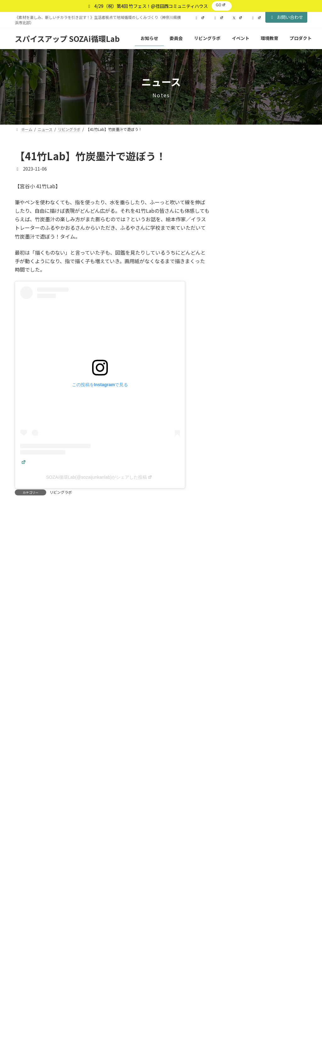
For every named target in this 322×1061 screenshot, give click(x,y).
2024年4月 (241, 744)
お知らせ (260, 186)
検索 (294, 154)
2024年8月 (241, 693)
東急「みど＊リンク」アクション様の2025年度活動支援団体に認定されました (266, 462)
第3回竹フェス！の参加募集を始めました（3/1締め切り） (265, 537)
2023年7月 (241, 859)
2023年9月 (241, 834)
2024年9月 (241, 680)
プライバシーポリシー (72, 951)
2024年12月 (242, 642)
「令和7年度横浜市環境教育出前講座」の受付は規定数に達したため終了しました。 (266, 273)
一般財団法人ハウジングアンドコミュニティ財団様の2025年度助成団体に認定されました (266, 423)
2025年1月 (241, 629)
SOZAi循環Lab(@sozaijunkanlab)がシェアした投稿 (99, 477)
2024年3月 (241, 757)
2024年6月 (241, 718)
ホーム (28, 951)
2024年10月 (242, 667)
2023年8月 (241, 846)
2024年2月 (241, 770)
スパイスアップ (171, 1009)
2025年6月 (241, 578)
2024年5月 (241, 731)
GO (221, 4)
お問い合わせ (286, 17)
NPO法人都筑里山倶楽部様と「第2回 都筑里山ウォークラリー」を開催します (265, 234)
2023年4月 (241, 885)
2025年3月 (241, 604)
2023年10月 (242, 821)
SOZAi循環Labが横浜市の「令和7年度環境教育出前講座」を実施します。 (266, 501)
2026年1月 (241, 565)
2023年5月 (241, 872)
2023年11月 (242, 808)
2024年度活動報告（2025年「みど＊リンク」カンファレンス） (265, 387)
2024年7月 (241, 706)
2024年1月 (241, 782)
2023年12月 (242, 795)
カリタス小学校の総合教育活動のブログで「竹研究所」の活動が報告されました (266, 351)
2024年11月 (242, 655)
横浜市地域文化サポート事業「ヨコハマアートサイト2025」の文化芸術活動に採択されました (266, 312)
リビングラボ (60, 492)
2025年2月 (241, 616)
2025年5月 (241, 591)
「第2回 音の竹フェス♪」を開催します (265, 198)
